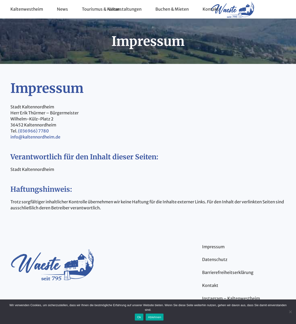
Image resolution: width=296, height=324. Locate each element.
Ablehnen (154, 317)
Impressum (213, 246)
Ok (139, 317)
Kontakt (210, 285)
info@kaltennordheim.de (35, 137)
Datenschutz (214, 259)
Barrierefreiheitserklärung (227, 272)
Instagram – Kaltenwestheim (231, 298)
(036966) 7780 (33, 131)
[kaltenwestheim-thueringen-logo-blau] (52, 264)
